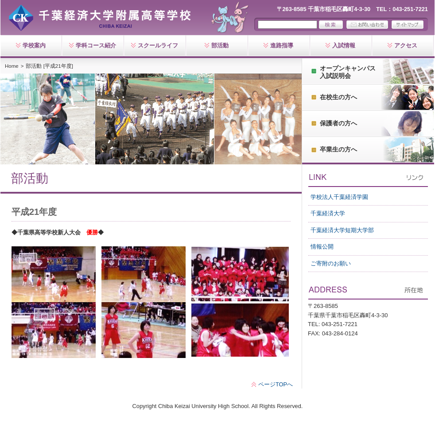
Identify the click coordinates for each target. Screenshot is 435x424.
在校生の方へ (338, 97)
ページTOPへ (275, 384)
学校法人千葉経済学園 (339, 197)
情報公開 (322, 246)
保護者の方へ (338, 123)
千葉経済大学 (328, 213)
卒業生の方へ (338, 149)
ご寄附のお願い (331, 263)
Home (12, 66)
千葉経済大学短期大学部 (342, 230)
